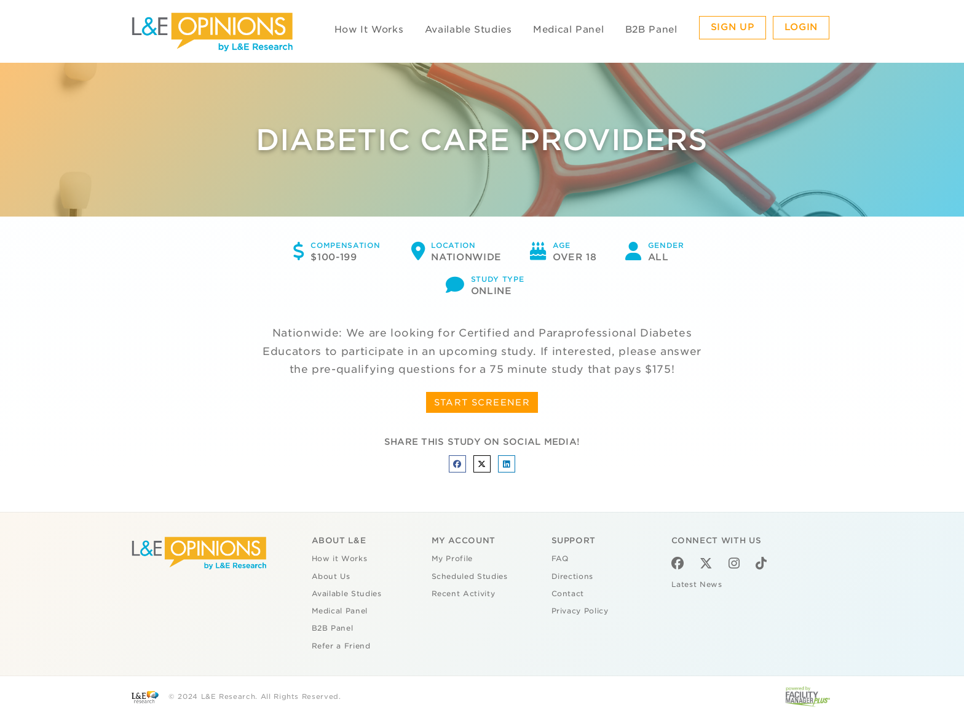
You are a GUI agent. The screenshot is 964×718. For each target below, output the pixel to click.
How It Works (369, 29)
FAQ (560, 558)
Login (801, 27)
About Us (331, 576)
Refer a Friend (341, 646)
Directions (572, 576)
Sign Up (733, 27)
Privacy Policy (580, 611)
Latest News (696, 584)
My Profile (452, 558)
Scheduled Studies (470, 576)
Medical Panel (568, 29)
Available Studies (468, 29)
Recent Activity (464, 593)
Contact (568, 593)
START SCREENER (482, 402)
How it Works (340, 558)
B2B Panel (651, 29)
